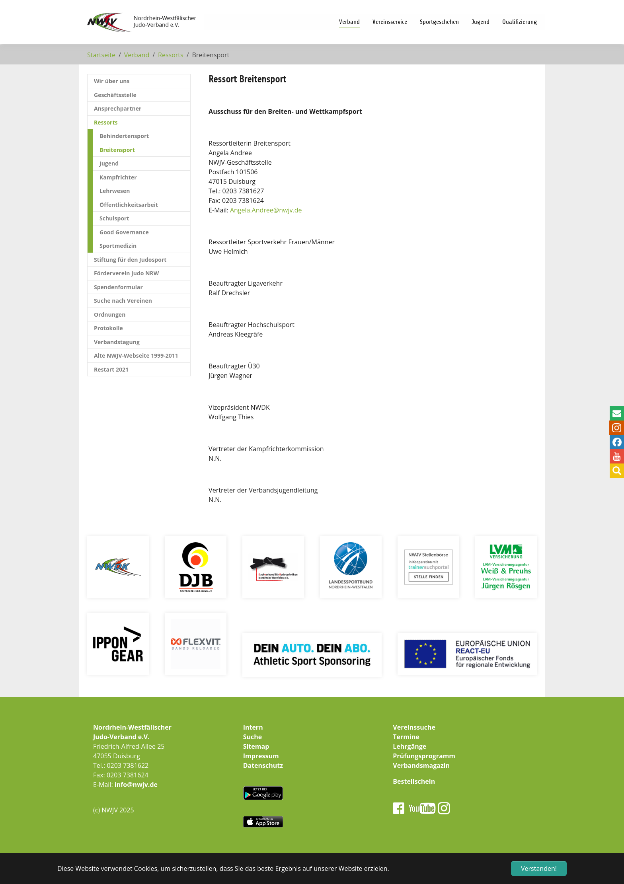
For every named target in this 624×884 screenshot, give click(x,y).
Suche (252, 736)
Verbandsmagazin (421, 765)
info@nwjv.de (136, 784)
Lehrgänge (409, 746)
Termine (406, 736)
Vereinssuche (414, 727)
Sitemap (256, 746)
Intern (253, 727)
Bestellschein (414, 781)
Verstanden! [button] (539, 868)
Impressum (261, 756)
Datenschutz (263, 765)
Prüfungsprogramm (424, 756)
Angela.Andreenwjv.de (266, 210)
